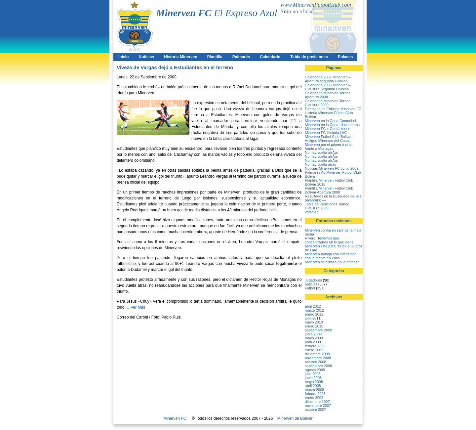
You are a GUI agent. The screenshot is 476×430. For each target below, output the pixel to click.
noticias (311, 284)
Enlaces (345, 57)
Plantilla (214, 57)
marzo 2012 (314, 310)
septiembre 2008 (318, 366)
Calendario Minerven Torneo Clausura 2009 (327, 103)
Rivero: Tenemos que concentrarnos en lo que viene (329, 240)
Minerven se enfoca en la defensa (332, 262)
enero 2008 (314, 398)
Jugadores (313, 280)
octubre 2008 (315, 362)
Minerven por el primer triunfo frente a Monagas (328, 146)
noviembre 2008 (318, 358)
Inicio (123, 57)
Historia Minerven (180, 57)
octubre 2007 (315, 409)
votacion (311, 212)
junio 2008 (313, 378)
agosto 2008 (315, 370)
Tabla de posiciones (309, 57)
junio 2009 (313, 334)
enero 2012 (314, 314)
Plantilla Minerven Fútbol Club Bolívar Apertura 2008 (329, 190)
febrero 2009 (315, 346)
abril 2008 (313, 386)
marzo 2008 (314, 390)
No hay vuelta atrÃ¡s (321, 152)
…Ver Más (136, 307)
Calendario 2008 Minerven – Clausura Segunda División (327, 87)
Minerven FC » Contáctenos (327, 129)
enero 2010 (314, 326)
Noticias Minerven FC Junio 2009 (331, 168)
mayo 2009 (314, 338)
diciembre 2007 (317, 402)
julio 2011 (312, 318)
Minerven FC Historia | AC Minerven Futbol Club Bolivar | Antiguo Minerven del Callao (329, 137)
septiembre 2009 (318, 330)
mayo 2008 (314, 382)
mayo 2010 (314, 322)
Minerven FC (175, 418)
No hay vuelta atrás (320, 164)
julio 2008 (312, 374)
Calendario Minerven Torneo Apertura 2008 (327, 95)
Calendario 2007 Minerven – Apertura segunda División (327, 79)
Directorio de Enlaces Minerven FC (333, 109)
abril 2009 (313, 342)
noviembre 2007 (318, 406)
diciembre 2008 (317, 354)
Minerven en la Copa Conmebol (330, 121)
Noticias (146, 57)
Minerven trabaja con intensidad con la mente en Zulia (330, 256)
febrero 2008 (315, 394)
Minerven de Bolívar (295, 418)
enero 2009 (314, 350)
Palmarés (241, 57)
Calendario (270, 57)
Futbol (310, 288)
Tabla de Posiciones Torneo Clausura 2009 (327, 206)
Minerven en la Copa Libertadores (332, 125)
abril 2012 (313, 306)
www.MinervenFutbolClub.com (316, 5)
